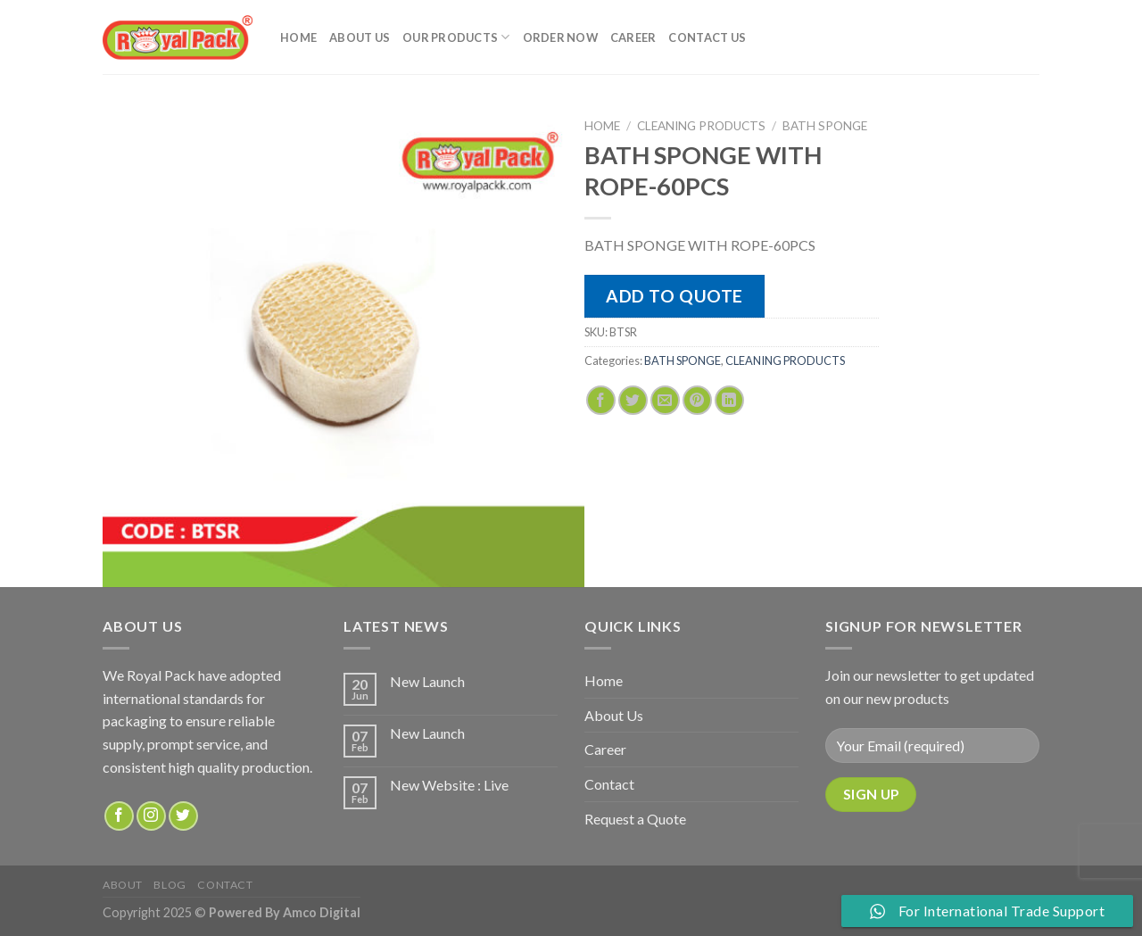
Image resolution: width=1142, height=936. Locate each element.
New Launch (427, 681)
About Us (359, 37)
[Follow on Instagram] (151, 816)
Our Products (456, 37)
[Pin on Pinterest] (697, 400)
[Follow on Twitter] (183, 816)
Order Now (560, 37)
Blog (169, 884)
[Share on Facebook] (601, 400)
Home (298, 37)
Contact (609, 783)
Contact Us (707, 37)
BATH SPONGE (824, 126)
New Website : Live (449, 784)
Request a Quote (635, 818)
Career (633, 37)
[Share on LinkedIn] (729, 400)
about (123, 884)
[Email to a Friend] (665, 400)
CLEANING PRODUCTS (701, 126)
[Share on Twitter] (633, 400)
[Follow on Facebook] (119, 816)
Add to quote (674, 296)
